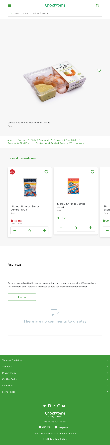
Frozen (22, 140)
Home (8, 140)
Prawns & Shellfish (65, 140)
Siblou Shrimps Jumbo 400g (71, 205)
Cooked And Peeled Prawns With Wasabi (60, 143)
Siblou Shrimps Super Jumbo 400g (25, 208)
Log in (22, 297)
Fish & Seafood (40, 140)
